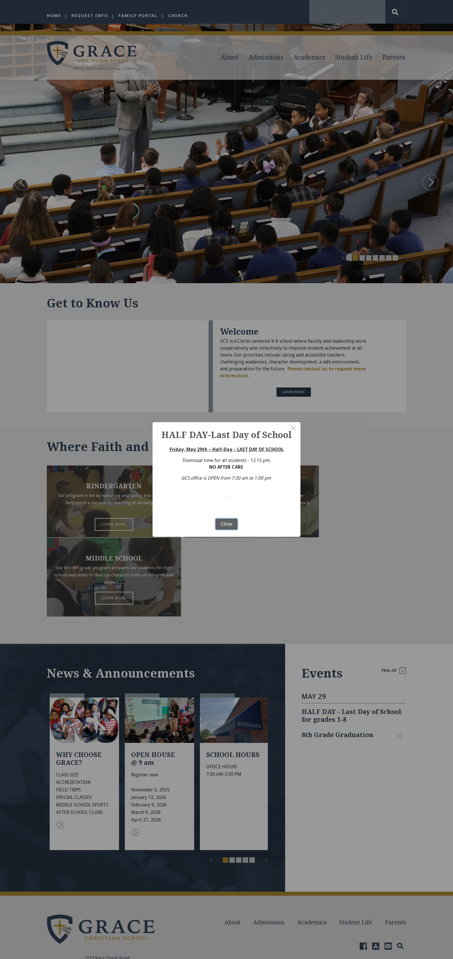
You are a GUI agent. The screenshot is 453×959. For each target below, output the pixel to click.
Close (227, 524)
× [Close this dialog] (293, 429)
